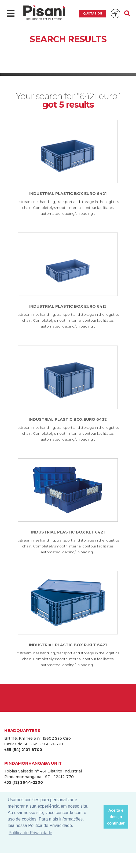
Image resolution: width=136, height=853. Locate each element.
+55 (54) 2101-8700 (23, 749)
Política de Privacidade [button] (30, 832)
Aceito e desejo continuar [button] (116, 816)
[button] (97, 817)
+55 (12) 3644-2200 (23, 782)
